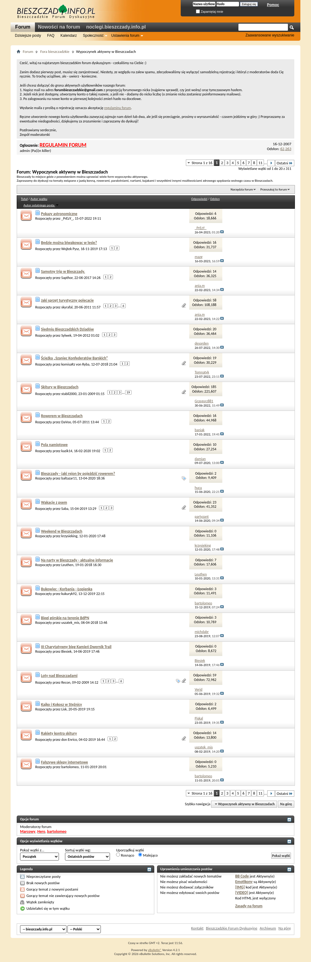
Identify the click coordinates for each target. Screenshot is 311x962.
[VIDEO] (241, 892)
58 (214, 300)
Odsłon (215, 199)
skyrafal (67, 307)
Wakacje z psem (54, 502)
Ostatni (285, 163)
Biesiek (66, 651)
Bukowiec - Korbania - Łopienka (66, 589)
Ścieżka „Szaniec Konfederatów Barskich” (74, 358)
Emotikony (243, 881)
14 (214, 271)
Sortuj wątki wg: (78, 850)
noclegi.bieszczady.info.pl (116, 26)
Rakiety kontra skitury (59, 733)
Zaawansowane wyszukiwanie (269, 35)
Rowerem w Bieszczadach (62, 416)
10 (214, 444)
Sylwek (66, 335)
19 (214, 358)
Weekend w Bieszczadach (61, 531)
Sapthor (67, 278)
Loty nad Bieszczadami (59, 675)
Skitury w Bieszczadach (59, 387)
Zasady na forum (248, 906)
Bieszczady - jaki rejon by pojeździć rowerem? (78, 473)
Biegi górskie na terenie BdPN (65, 618)
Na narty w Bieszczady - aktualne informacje (77, 560)
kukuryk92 (69, 594)
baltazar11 (69, 478)
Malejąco (148, 855)
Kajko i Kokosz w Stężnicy (61, 704)
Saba (64, 509)
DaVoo (66, 422)
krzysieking (69, 536)
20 (214, 329)
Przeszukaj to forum (273, 189)
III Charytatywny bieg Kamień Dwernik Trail (76, 646)
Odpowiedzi (199, 199)
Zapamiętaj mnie (209, 11)
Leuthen (67, 565)
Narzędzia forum (242, 189)
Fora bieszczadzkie (54, 51)
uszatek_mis (70, 622)
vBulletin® (155, 950)
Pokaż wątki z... (32, 850)
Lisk (64, 709)
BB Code (242, 876)
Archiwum (268, 928)
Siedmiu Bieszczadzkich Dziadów (67, 329)
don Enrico (69, 739)
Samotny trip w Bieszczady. (63, 271)
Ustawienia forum (125, 35)
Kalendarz (68, 35)
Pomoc (273, 5)
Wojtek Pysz (70, 249)
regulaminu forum (117, 108)
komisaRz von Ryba (75, 364)
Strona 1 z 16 (202, 162)
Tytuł (24, 199)
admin (25, 150)
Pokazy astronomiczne (59, 213)
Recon (65, 682)
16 (214, 242)
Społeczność (93, 35)
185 (213, 387)
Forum (22, 26)
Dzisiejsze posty (28, 35)
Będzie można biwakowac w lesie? (69, 242)
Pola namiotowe (54, 444)
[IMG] (240, 887)
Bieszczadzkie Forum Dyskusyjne (231, 928)
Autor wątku (38, 199)
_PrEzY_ (67, 218)
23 (214, 502)
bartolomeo (70, 767)
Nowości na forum (59, 26)
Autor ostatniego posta (41, 205)
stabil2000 (69, 394)
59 (214, 675)
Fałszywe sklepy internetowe (64, 762)
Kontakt (197, 928)
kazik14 (66, 451)
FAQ (50, 35)
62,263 (285, 148)
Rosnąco (125, 855)
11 (260, 162)
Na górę (286, 804)
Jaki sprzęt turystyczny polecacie (67, 300)
